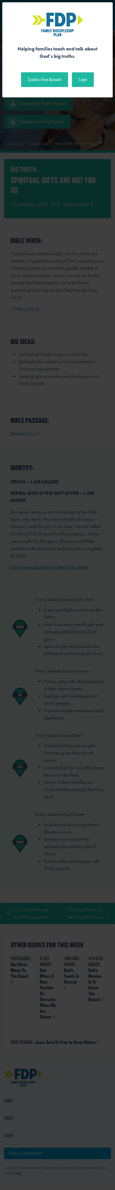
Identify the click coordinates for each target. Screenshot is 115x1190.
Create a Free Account (44, 79)
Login (83, 79)
